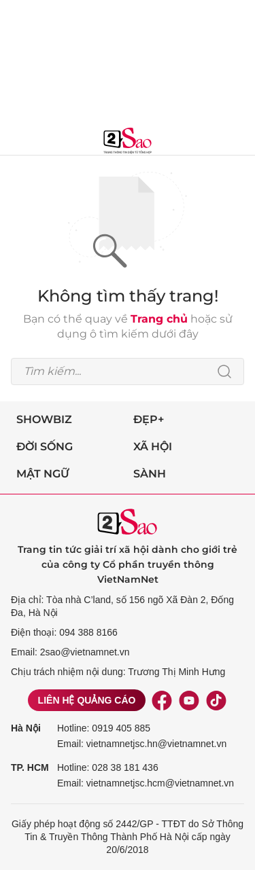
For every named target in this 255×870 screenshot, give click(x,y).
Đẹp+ (148, 419)
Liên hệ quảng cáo (87, 700)
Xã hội (152, 446)
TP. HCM (30, 767)
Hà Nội (26, 728)
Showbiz (44, 419)
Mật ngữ (42, 473)
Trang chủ (159, 318)
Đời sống (44, 446)
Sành (149, 473)
